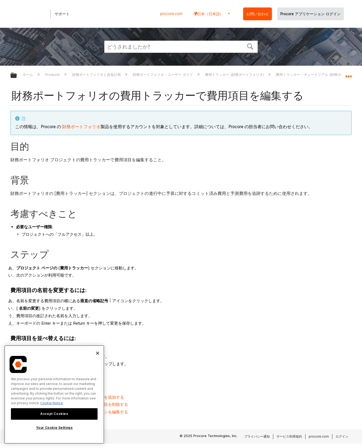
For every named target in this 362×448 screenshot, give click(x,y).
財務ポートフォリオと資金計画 (97, 74)
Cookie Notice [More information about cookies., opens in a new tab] (51, 403)
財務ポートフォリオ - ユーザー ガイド (163, 74)
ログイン (342, 436)
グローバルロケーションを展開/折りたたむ (348, 74)
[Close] (97, 353)
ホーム (28, 74)
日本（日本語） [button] (210, 13)
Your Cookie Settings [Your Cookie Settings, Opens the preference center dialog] (54, 428)
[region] (54, 394)
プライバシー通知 (257, 436)
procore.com (171, 13)
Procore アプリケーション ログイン (310, 14)
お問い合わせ (257, 14)
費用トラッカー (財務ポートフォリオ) (235, 74)
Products (53, 74)
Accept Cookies (54, 414)
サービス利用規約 (289, 436)
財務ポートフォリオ (81, 126)
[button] (250, 45)
